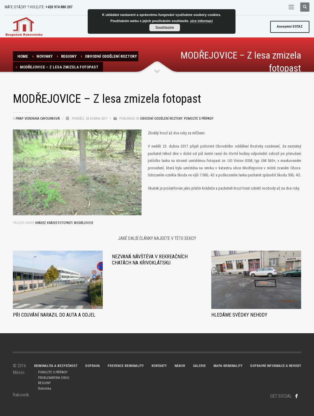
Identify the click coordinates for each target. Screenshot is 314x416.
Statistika (44, 389)
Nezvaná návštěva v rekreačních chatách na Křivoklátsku (150, 260)
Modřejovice (83, 223)
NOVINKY (44, 56)
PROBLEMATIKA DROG (53, 378)
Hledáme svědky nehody (239, 315)
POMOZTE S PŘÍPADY (52, 372)
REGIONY (68, 56)
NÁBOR (179, 366)
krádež (40, 223)
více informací (201, 21)
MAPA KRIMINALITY (228, 366)
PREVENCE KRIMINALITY (126, 366)
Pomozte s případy (198, 119)
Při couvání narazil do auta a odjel (54, 315)
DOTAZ (290, 27)
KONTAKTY (159, 366)
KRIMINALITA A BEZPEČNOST (56, 366)
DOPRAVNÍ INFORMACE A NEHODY (275, 366)
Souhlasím (164, 27)
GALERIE (199, 366)
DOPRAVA (92, 366)
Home (22, 56)
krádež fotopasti (60, 223)
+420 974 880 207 (59, 7)
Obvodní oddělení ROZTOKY (111, 56)
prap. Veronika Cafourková (38, 119)
